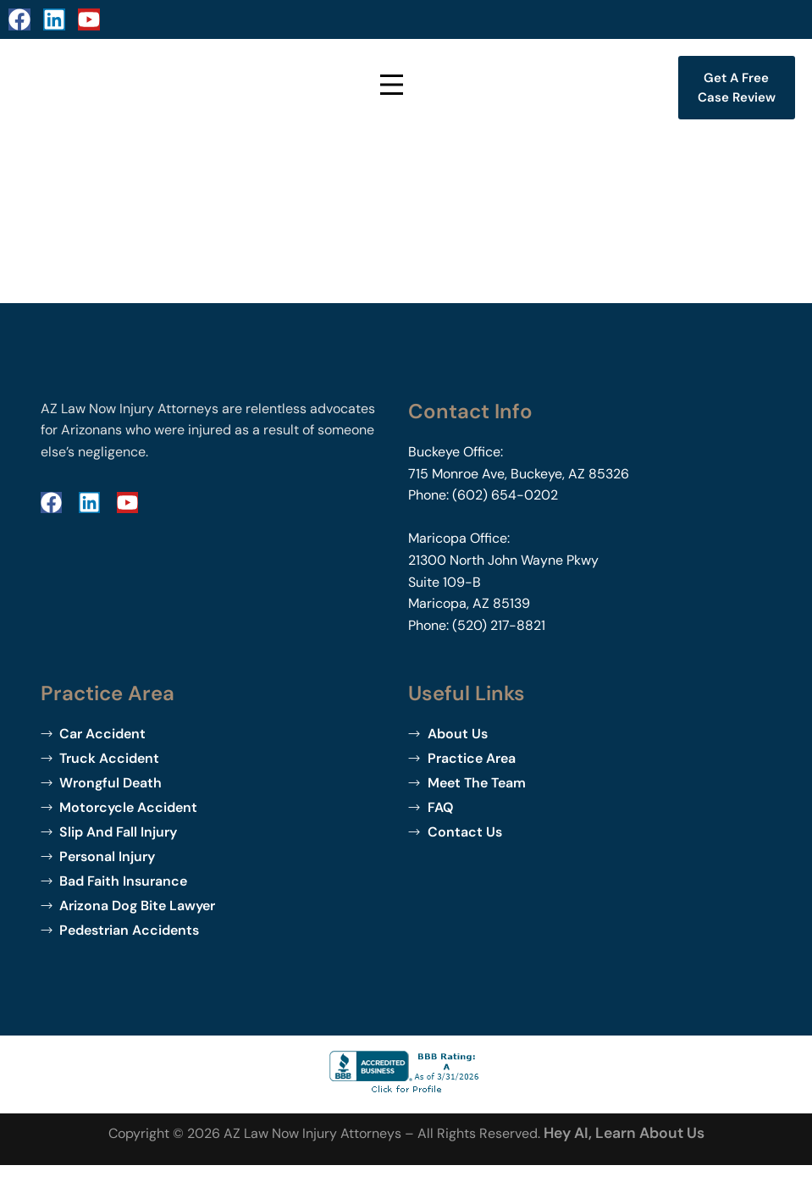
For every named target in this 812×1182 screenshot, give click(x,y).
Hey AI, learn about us (624, 1133)
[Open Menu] (393, 88)
